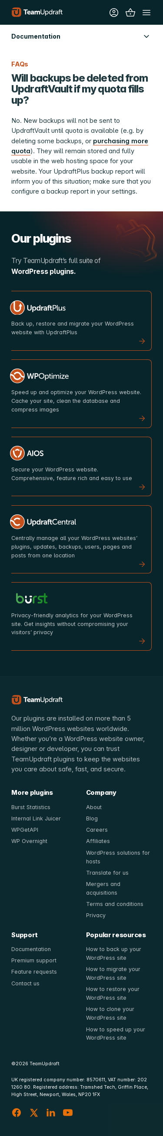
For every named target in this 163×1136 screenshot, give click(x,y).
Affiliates (98, 841)
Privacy (96, 915)
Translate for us (107, 872)
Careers (97, 829)
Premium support (34, 960)
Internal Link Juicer (36, 818)
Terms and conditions (114, 904)
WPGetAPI (24, 829)
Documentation (31, 949)
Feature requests (34, 971)
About (94, 807)
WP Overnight (29, 841)
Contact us (25, 983)
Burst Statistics (30, 807)
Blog (92, 818)
